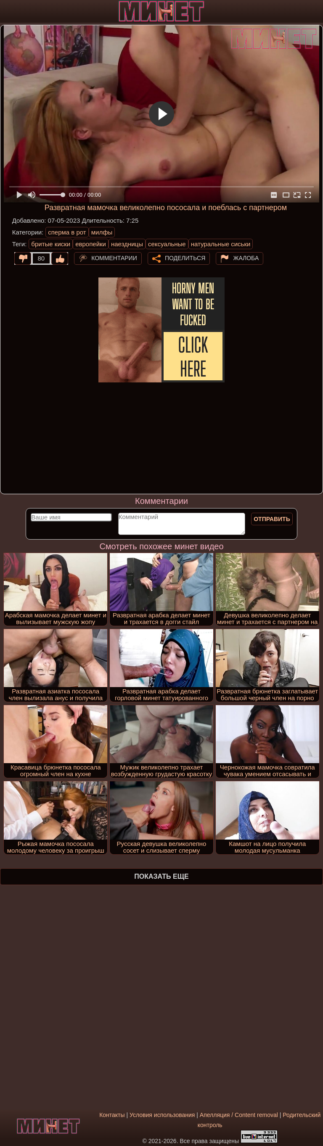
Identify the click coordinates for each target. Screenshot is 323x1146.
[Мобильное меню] (7, 11)
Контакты (111, 1115)
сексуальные (167, 244)
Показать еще (161, 876)
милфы (102, 232)
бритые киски (50, 244)
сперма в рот (67, 232)
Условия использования (162, 1115)
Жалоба (246, 257)
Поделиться (185, 257)
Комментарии (114, 257)
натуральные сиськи (221, 244)
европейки (90, 244)
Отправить (272, 519)
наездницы (127, 244)
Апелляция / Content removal (239, 1115)
